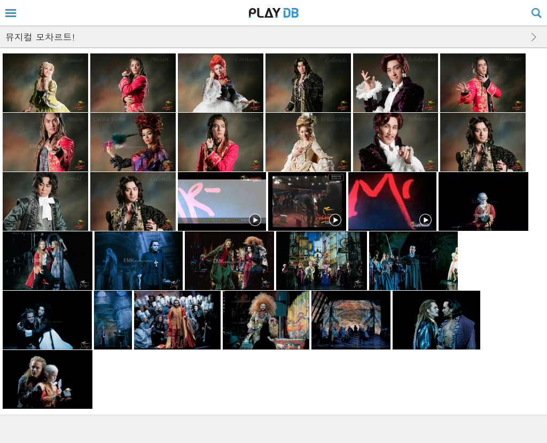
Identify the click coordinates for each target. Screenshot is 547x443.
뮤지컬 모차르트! (40, 36)
